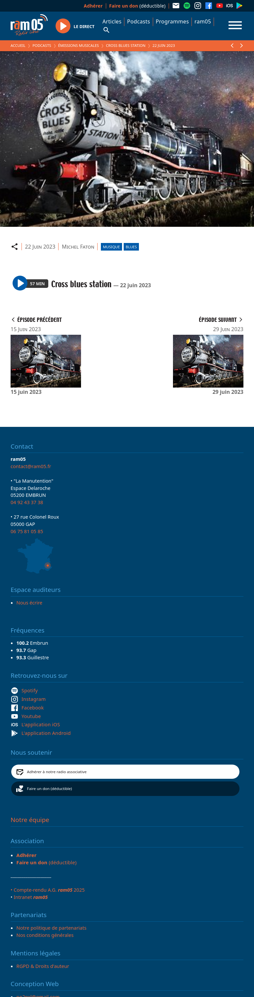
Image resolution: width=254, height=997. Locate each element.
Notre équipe (30, 819)
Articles (112, 21)
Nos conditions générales (45, 935)
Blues (131, 246)
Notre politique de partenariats (52, 927)
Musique (111, 246)
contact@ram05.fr (31, 466)
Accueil (18, 45)
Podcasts (138, 21)
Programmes (172, 21)
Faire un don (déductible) (49, 788)
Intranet (31, 897)
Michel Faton (78, 246)
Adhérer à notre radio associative (57, 771)
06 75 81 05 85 (27, 531)
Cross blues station (126, 45)
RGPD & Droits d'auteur (43, 966)
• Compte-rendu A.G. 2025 (48, 889)
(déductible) (137, 6)
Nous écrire (29, 602)
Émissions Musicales (78, 45)
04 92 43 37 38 (27, 502)
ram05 (202, 21)
